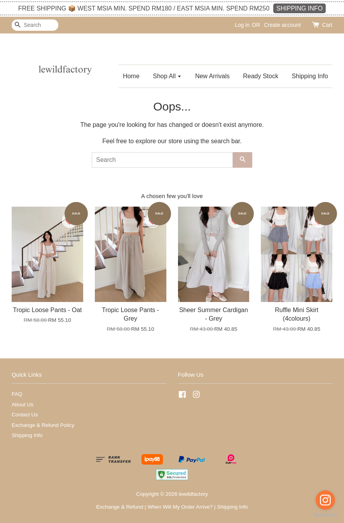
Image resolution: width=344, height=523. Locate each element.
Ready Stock (260, 76)
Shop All (167, 76)
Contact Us (25, 415)
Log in (242, 25)
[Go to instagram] (325, 500)
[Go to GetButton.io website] (325, 515)
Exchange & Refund (119, 507)
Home (131, 76)
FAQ (17, 394)
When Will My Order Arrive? (180, 507)
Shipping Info (310, 76)
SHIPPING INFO (299, 8)
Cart (327, 25)
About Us (22, 404)
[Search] (35, 25)
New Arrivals (212, 76)
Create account (282, 25)
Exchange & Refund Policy (43, 425)
